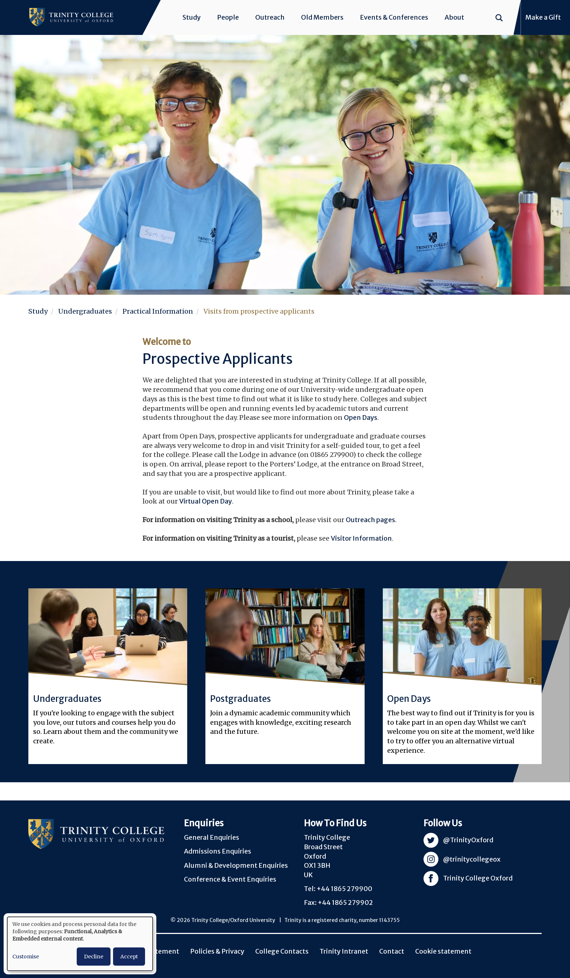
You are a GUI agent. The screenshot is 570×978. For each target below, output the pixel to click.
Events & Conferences (394, 17)
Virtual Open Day (205, 501)
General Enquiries (211, 837)
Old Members (322, 17)
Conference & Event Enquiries (230, 879)
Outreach (270, 17)
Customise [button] (25, 956)
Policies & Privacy (217, 951)
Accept (129, 956)
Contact (391, 951)
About (454, 17)
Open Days (360, 417)
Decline (93, 956)
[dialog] (80, 944)
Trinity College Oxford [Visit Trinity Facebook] (478, 878)
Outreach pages (370, 520)
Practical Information (158, 311)
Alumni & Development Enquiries (236, 865)
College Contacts (282, 951)
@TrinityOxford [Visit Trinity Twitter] (468, 840)
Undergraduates (85, 311)
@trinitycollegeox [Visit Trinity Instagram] (472, 859)
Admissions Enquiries (217, 851)
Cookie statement (443, 951)
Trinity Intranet (344, 951)
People (228, 17)
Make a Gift (543, 17)
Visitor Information (361, 538)
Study (191, 17)
